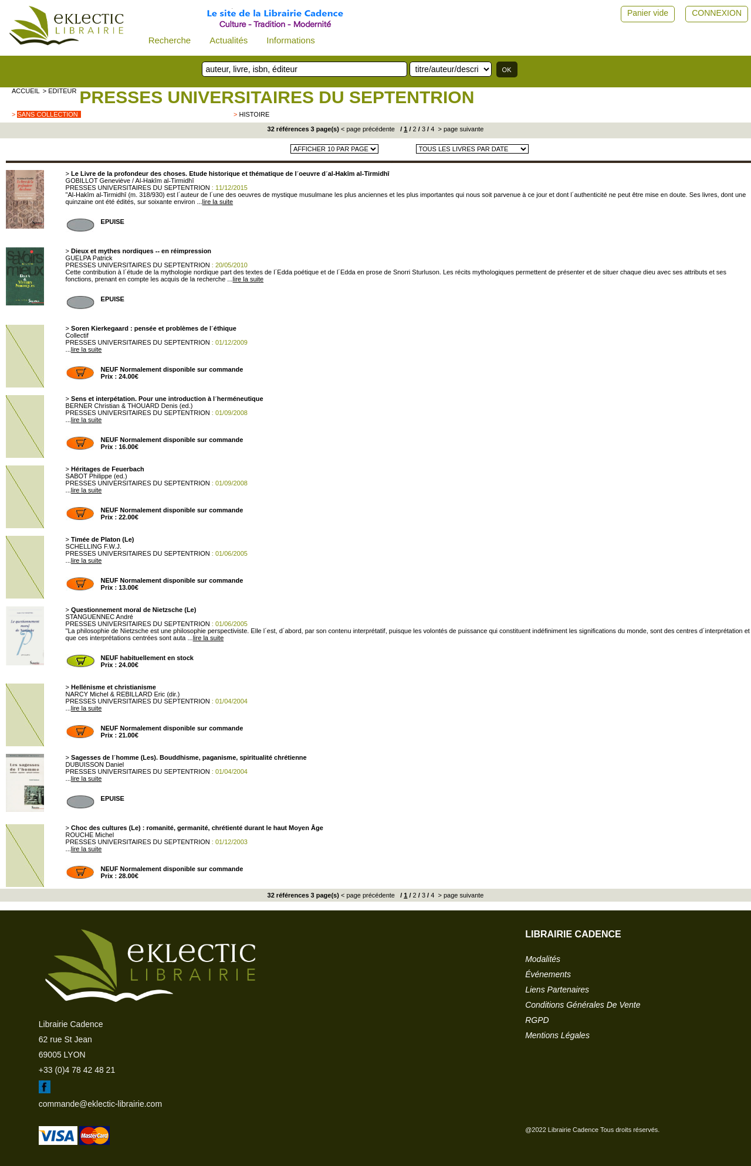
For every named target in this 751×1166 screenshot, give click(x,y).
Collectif (77, 335)
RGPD (537, 1020)
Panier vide (647, 13)
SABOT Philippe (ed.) (96, 476)
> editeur (60, 90)
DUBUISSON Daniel (95, 764)
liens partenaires (557, 989)
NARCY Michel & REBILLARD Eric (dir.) (123, 694)
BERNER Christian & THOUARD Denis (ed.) (129, 405)
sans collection (47, 114)
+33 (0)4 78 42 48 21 (77, 1070)
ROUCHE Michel (90, 834)
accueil (26, 90)
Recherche (169, 40)
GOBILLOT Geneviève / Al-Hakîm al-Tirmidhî (130, 180)
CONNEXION (717, 13)
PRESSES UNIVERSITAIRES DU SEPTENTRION (276, 97)
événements (548, 974)
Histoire (254, 114)
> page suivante (459, 128)
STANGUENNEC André (99, 616)
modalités (542, 959)
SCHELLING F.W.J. (93, 546)
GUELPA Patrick (89, 257)
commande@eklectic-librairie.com (100, 1104)
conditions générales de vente (582, 1004)
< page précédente (368, 128)
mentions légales (557, 1035)
